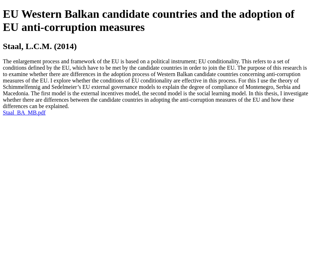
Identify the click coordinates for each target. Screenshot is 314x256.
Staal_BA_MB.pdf (24, 113)
